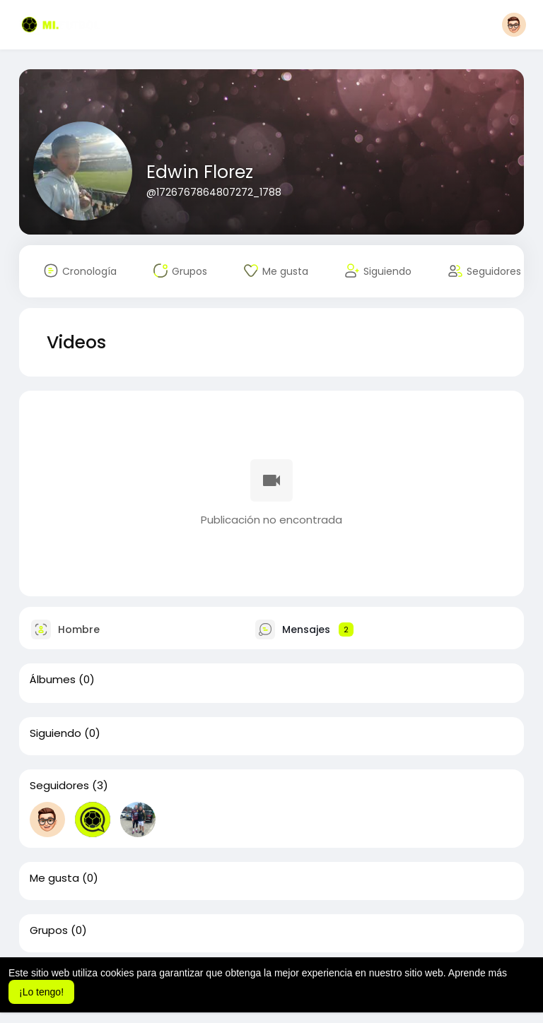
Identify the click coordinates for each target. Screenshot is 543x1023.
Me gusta (54, 878)
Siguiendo (55, 733)
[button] (514, 24)
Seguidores (59, 785)
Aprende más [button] (477, 972)
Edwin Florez (199, 172)
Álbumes (53, 679)
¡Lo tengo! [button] (41, 992)
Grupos (49, 930)
